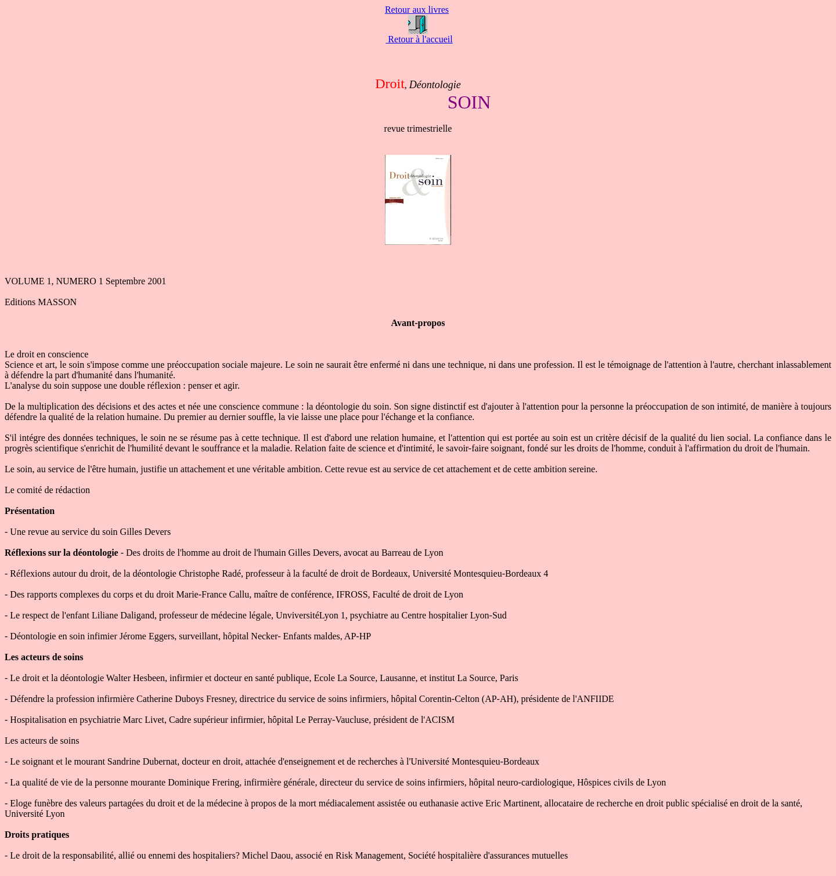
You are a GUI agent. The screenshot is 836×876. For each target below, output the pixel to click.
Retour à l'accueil (418, 39)
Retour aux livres (417, 10)
